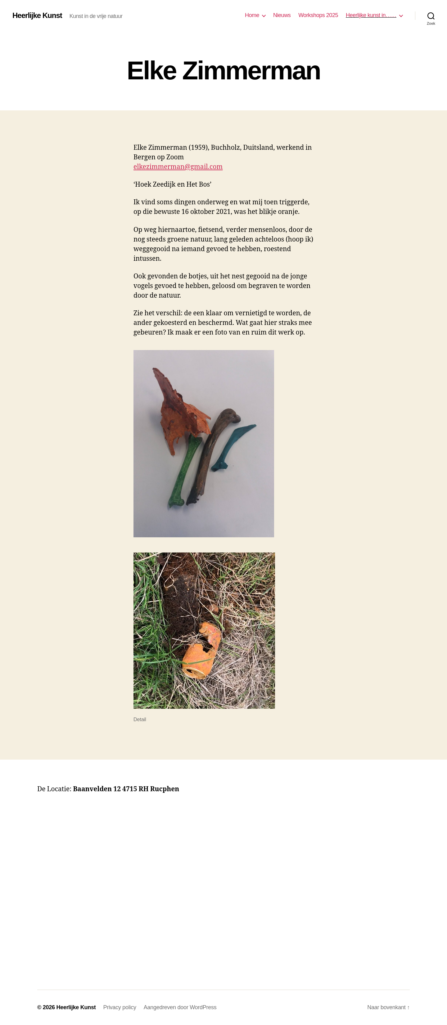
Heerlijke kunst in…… (371, 15)
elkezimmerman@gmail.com (178, 167)
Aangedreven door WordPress (180, 1007)
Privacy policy (119, 1007)
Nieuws (282, 15)
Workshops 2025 (318, 15)
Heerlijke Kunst (37, 15)
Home (252, 15)
